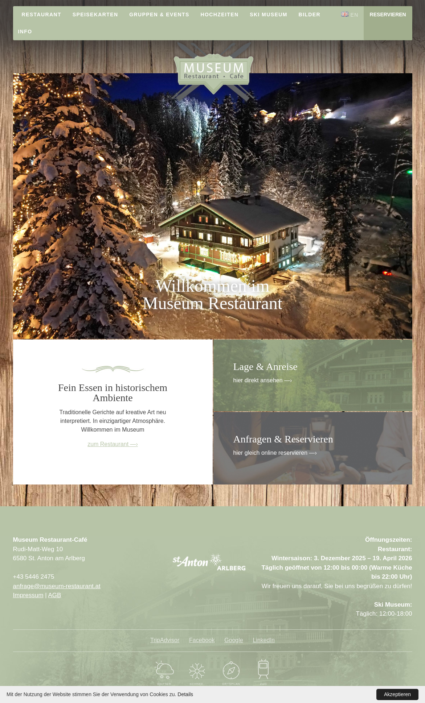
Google (233, 640)
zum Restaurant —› (112, 444)
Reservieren (388, 14)
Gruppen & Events (159, 14)
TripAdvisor (164, 640)
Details (185, 694)
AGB (54, 595)
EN (350, 15)
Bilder (310, 14)
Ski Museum (268, 14)
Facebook (201, 640)
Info (25, 31)
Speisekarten (95, 14)
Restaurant (41, 14)
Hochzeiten (220, 14)
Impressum (28, 595)
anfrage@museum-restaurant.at (57, 586)
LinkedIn (264, 640)
